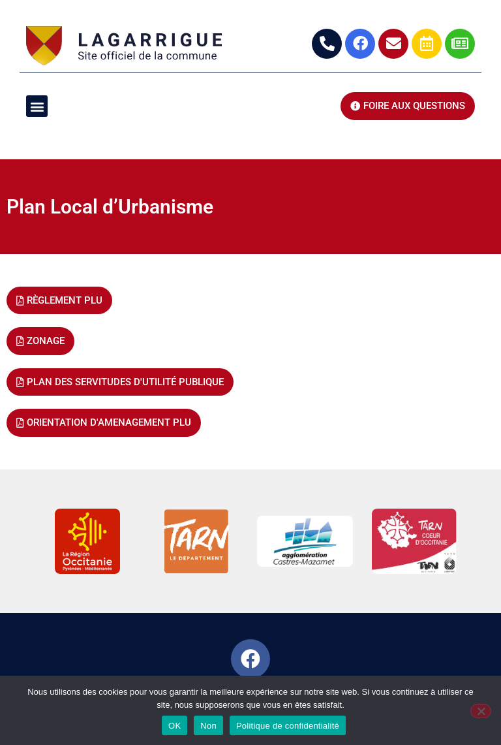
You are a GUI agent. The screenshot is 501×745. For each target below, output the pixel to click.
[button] (37, 106)
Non (208, 726)
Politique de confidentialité (287, 726)
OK (174, 726)
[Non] (480, 711)
